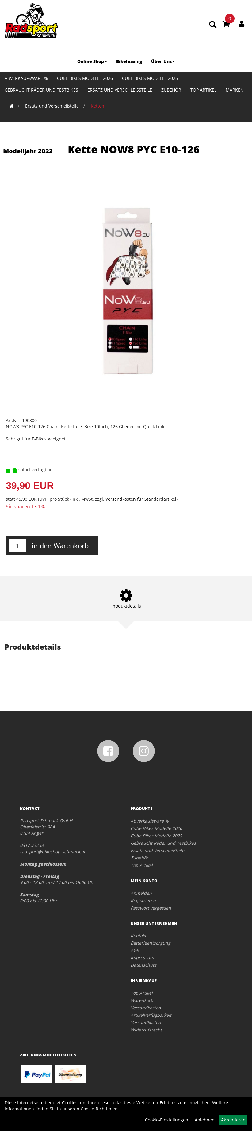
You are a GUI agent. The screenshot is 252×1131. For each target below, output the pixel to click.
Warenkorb (142, 1000)
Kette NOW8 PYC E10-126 (134, 149)
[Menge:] (17, 545)
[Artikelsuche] (212, 25)
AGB (135, 950)
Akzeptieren (233, 1120)
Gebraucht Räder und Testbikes (41, 90)
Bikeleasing (129, 61)
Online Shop (92, 61)
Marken (235, 90)
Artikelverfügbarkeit (151, 1015)
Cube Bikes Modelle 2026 (85, 78)
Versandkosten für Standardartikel (140, 499)
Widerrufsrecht (146, 1030)
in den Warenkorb (60, 545)
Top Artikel (203, 90)
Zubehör (171, 90)
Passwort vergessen (151, 908)
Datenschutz (143, 965)
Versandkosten (146, 1008)
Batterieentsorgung (150, 943)
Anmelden (141, 893)
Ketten (97, 106)
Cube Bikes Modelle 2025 (150, 78)
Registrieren (143, 900)
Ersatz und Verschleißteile (119, 90)
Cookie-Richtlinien (99, 1109)
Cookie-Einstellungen (166, 1120)
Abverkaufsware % (26, 78)
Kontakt (138, 935)
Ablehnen (205, 1120)
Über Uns (163, 61)
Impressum (142, 958)
